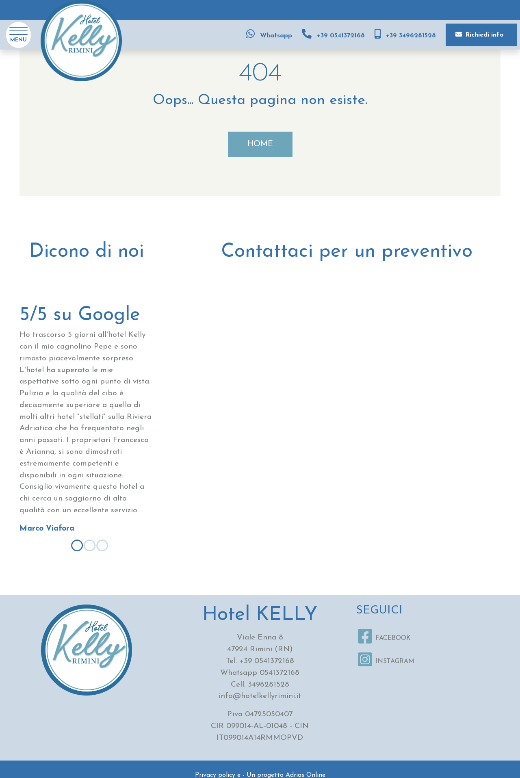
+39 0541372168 (266, 661)
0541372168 (279, 673)
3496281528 (268, 685)
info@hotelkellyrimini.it (260, 696)
